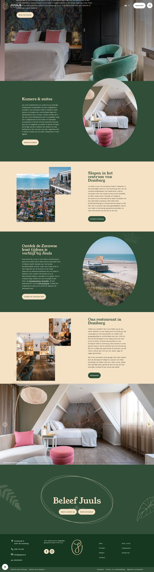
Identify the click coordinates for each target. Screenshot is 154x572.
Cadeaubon (126, 548)
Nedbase (42, 569)
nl (126, 5)
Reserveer (139, 5)
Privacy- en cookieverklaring (115, 569)
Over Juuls (126, 543)
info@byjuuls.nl (20, 555)
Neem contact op (68, 512)
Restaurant (94, 375)
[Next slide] (148, 424)
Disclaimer (100, 569)
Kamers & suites (30, 142)
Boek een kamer (25, 15)
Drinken (102, 548)
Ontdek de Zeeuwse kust (34, 297)
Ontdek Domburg (97, 219)
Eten (101, 543)
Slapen (101, 553)
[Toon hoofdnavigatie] (149, 5)
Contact (102, 557)
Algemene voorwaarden (135, 569)
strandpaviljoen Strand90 (39, 281)
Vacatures (126, 553)
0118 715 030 (19, 549)
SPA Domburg (43, 283)
